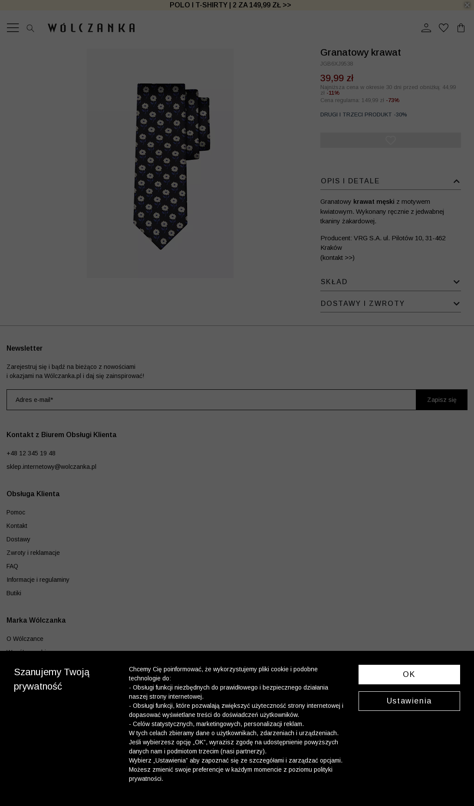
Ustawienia (409, 701)
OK (409, 674)
